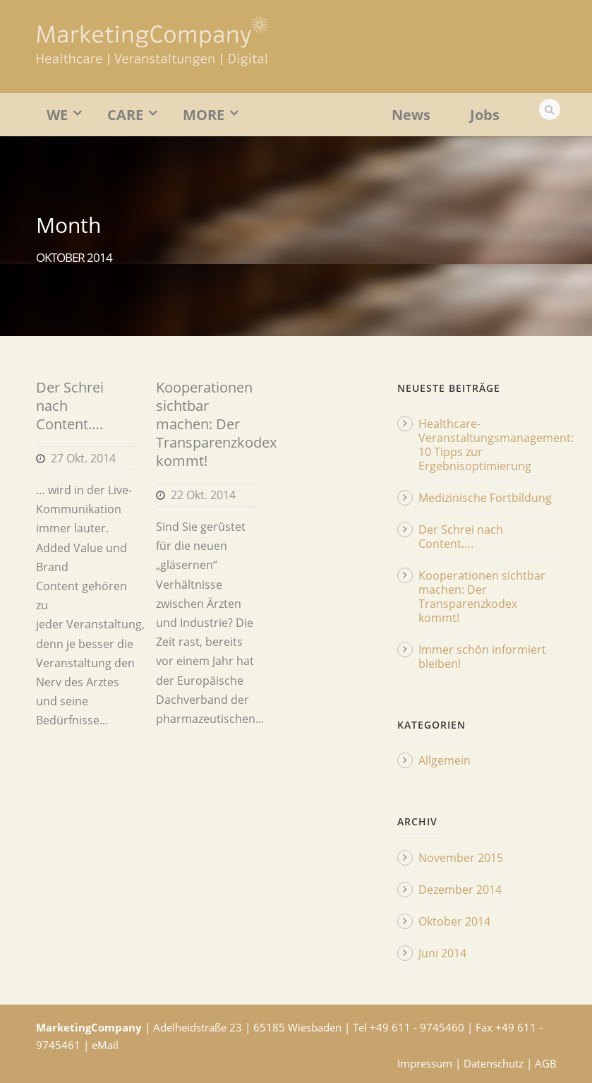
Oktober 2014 (454, 921)
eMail (105, 1045)
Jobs (485, 114)
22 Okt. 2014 (203, 495)
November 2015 (460, 858)
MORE (203, 114)
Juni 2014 (442, 953)
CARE (125, 114)
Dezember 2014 (460, 889)
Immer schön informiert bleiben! (482, 656)
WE (57, 114)
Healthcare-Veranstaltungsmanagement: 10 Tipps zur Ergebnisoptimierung (496, 445)
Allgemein (444, 760)
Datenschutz (494, 1063)
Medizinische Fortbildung (485, 497)
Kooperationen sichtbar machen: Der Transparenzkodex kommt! (216, 424)
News (411, 114)
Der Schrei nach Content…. (460, 536)
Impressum (424, 1063)
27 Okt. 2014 (83, 458)
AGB (546, 1063)
